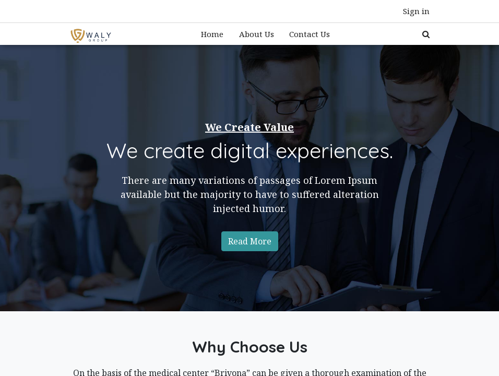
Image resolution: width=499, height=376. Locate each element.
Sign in (416, 11)
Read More (249, 241)
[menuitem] (212, 34)
